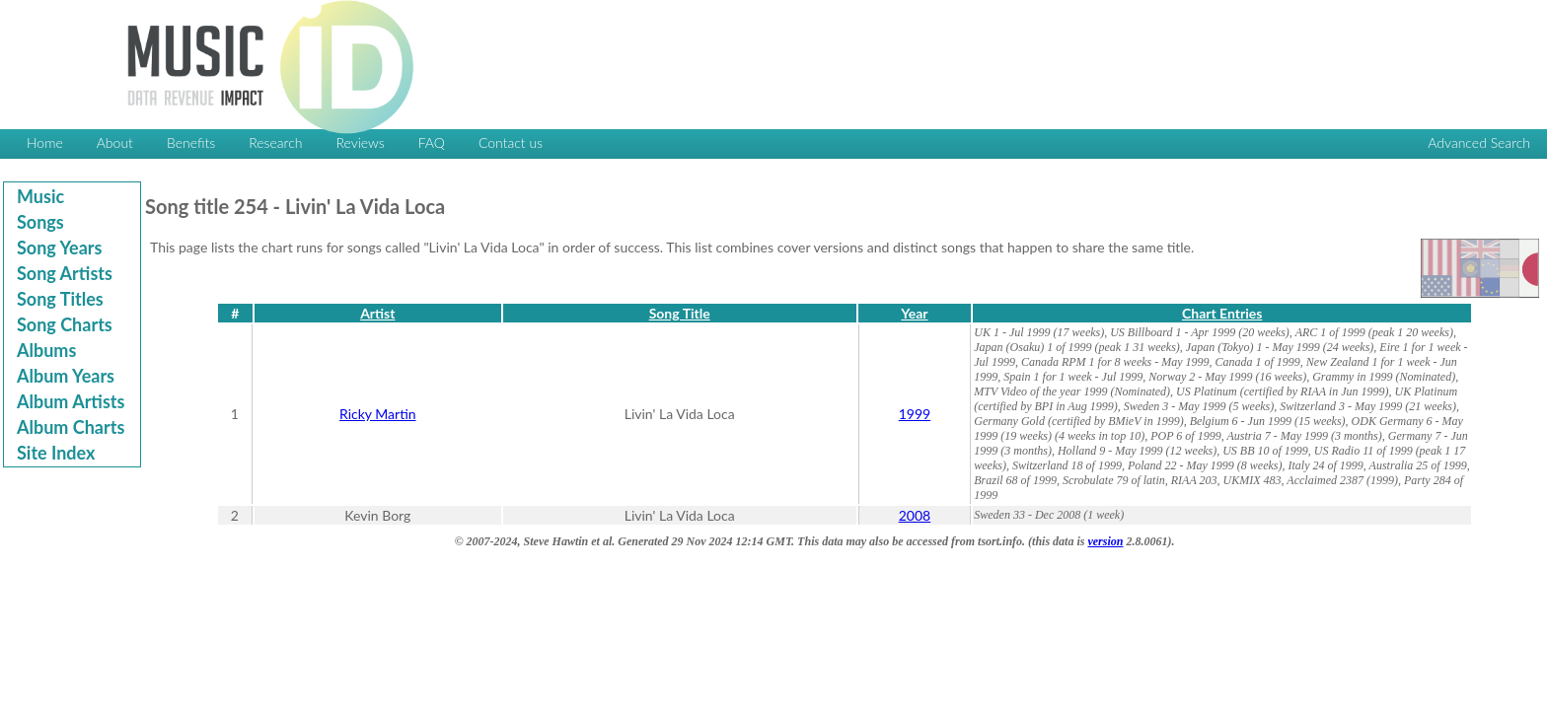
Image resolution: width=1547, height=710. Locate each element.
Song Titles (60, 299)
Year (914, 313)
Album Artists (70, 401)
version (1105, 541)
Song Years (59, 247)
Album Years (65, 376)
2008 (914, 515)
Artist (377, 313)
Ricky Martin (377, 413)
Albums (46, 350)
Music (40, 196)
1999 (914, 413)
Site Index (56, 452)
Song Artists (64, 273)
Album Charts (70, 427)
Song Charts (64, 324)
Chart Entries (1222, 313)
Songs (40, 222)
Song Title (679, 313)
